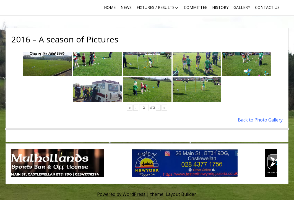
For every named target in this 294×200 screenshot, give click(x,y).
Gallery (241, 7)
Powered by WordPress (121, 194)
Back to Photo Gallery (260, 120)
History (220, 7)
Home (110, 7)
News (126, 7)
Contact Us (267, 7)
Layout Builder (181, 194)
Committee (195, 7)
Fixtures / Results (156, 7)
